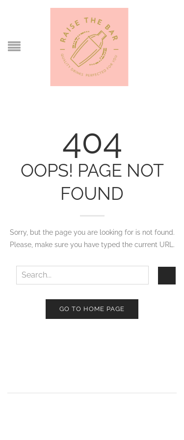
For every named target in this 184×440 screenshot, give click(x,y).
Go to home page (92, 309)
